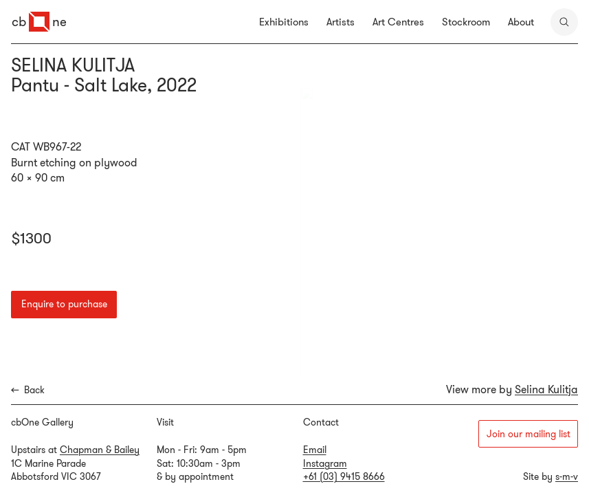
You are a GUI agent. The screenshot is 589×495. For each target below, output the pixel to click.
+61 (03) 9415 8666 (344, 476)
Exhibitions (284, 21)
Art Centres (398, 21)
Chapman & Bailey (100, 449)
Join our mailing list (528, 434)
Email (314, 449)
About (521, 21)
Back (28, 390)
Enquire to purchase (64, 304)
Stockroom (466, 21)
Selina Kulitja (546, 389)
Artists (340, 21)
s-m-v (566, 476)
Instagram (325, 463)
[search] (564, 22)
